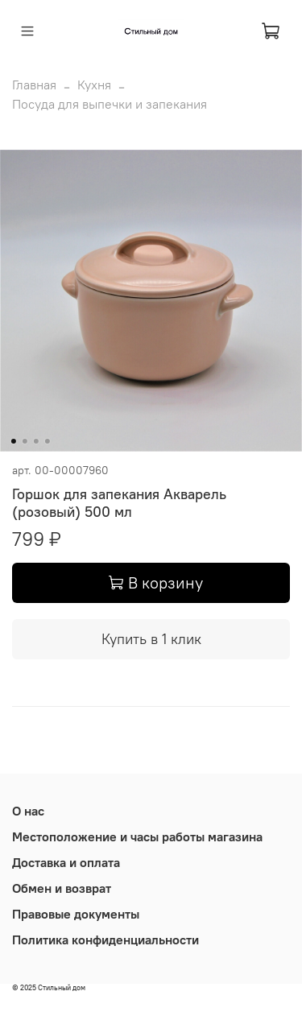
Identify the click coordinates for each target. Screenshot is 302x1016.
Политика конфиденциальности (105, 939)
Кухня (94, 84)
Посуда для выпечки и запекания (109, 104)
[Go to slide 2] (24, 441)
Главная (34, 84)
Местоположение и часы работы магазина (137, 836)
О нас (28, 811)
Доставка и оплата (66, 862)
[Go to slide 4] (46, 441)
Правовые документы (75, 914)
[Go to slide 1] (12, 441)
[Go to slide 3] (35, 441)
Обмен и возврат (61, 888)
